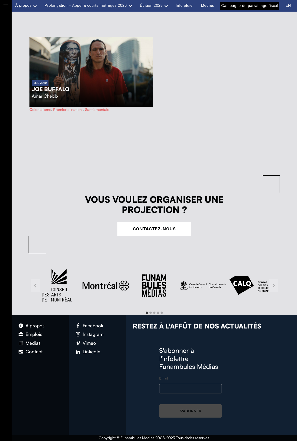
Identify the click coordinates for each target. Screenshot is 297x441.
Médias (207, 5)
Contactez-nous (154, 228)
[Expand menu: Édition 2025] (166, 5)
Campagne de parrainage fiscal (249, 6)
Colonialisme (40, 109)
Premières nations (68, 109)
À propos (23, 5)
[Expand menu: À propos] (35, 5)
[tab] (147, 313)
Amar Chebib (45, 96)
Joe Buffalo (50, 89)
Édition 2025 (151, 5)
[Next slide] (273, 285)
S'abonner (190, 411)
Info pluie (184, 5)
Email (163, 378)
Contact (34, 351)
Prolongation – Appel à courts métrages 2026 (86, 5)
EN (288, 5)
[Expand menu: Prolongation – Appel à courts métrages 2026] (130, 5)
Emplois (34, 334)
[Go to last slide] (35, 285)
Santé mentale (97, 109)
